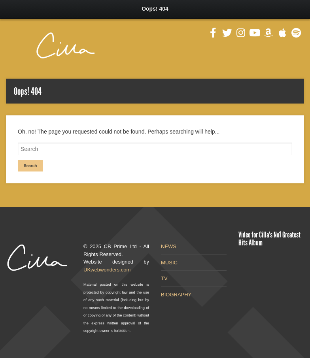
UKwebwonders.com (106, 270)
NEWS (168, 246)
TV (164, 278)
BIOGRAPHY (176, 295)
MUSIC (169, 263)
